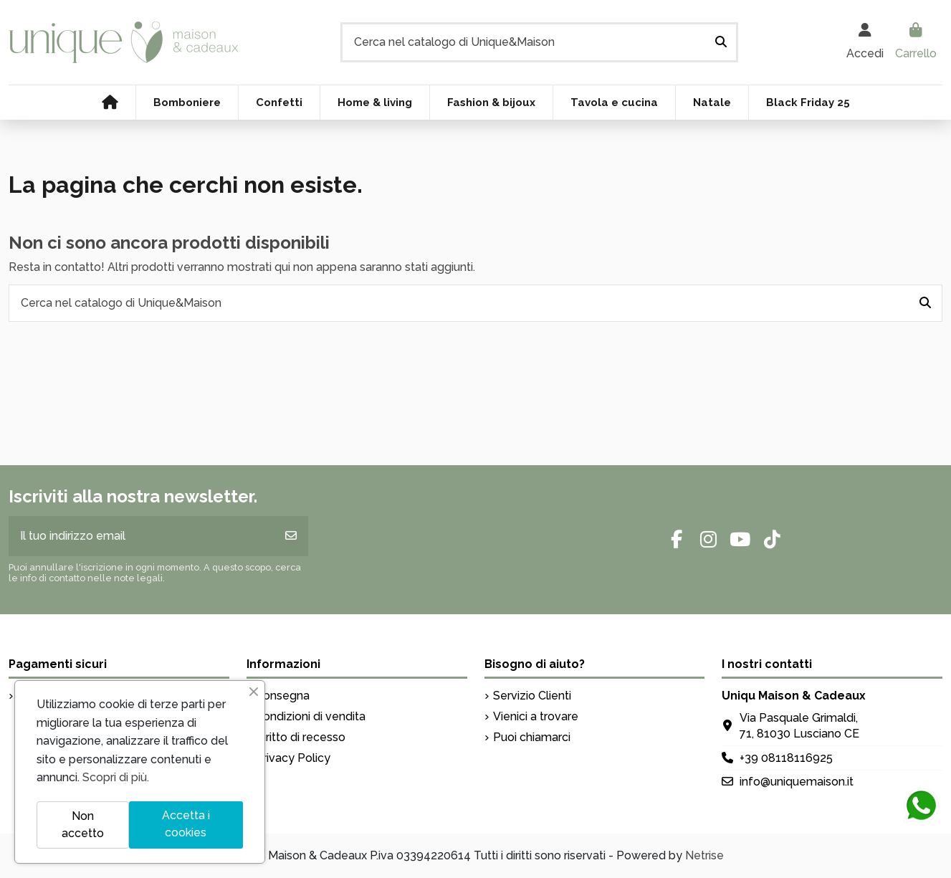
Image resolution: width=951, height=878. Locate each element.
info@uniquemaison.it (797, 781)
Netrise (704, 855)
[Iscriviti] (291, 536)
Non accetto (83, 824)
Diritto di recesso (300, 737)
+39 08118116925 (786, 758)
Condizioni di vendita (310, 716)
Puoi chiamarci (531, 737)
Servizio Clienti (532, 695)
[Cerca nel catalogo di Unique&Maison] (721, 42)
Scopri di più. (115, 777)
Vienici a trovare (535, 716)
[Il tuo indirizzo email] (141, 536)
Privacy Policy (292, 758)
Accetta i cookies (186, 823)
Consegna (282, 695)
